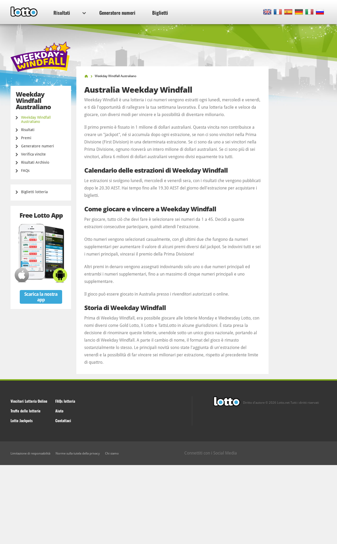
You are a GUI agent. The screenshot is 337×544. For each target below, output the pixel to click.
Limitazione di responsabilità (30, 453)
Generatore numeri (117, 12)
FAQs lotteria (65, 401)
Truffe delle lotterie (26, 410)
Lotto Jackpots (22, 420)
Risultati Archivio (35, 162)
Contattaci (63, 420)
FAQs (25, 170)
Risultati (69, 12)
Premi (26, 138)
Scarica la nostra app (40, 296)
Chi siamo (112, 453)
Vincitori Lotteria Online (29, 401)
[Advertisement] (168, 504)
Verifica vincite (33, 154)
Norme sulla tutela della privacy (78, 453)
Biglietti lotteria (34, 192)
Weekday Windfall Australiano (36, 119)
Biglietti (160, 12)
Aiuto (59, 410)
